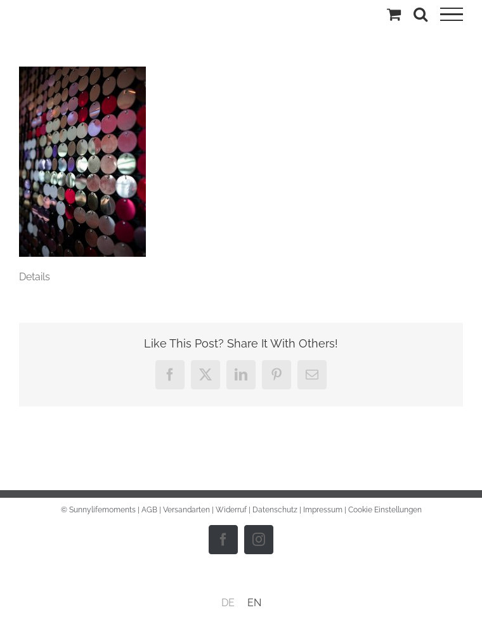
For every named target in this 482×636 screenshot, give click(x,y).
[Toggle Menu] (451, 15)
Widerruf (231, 509)
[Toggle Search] (420, 14)
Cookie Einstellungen (385, 509)
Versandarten (186, 509)
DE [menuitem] (228, 603)
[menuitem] (228, 603)
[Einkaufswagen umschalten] (394, 14)
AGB (149, 509)
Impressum (322, 509)
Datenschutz (274, 509)
